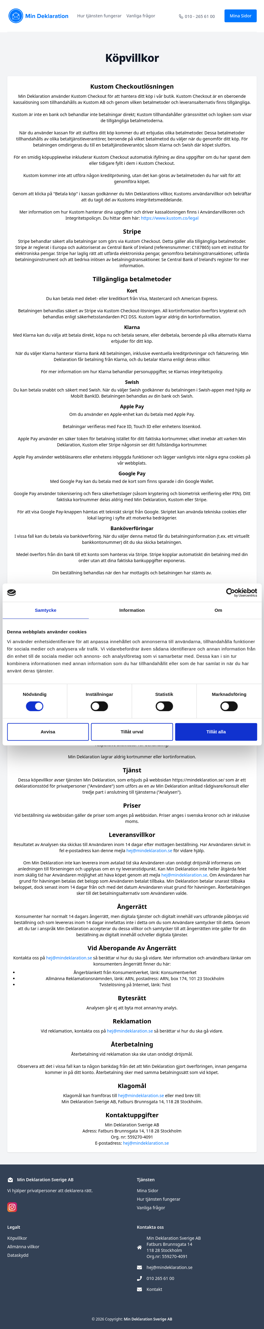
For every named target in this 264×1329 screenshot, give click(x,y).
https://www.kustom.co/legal (170, 218)
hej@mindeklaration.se (149, 850)
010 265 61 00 (160, 1278)
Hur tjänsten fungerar (99, 16)
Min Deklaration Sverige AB (148, 1319)
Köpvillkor (17, 1238)
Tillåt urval (132, 731)
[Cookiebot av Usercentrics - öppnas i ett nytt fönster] (230, 592)
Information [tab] (132, 610)
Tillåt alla (216, 731)
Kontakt (154, 1289)
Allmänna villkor (23, 1246)
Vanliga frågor (140, 16)
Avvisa (48, 731)
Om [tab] (218, 610)
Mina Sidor (241, 16)
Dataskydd (18, 1255)
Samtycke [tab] (46, 610)
